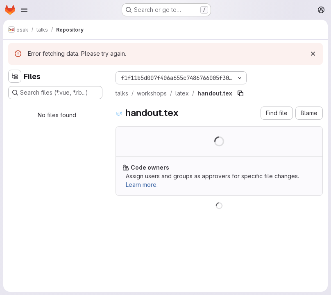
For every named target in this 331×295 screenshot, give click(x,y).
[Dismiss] (313, 54)
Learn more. (142, 184)
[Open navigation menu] (24, 9)
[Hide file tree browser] (14, 76)
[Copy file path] (240, 93)
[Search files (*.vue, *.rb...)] (55, 92)
